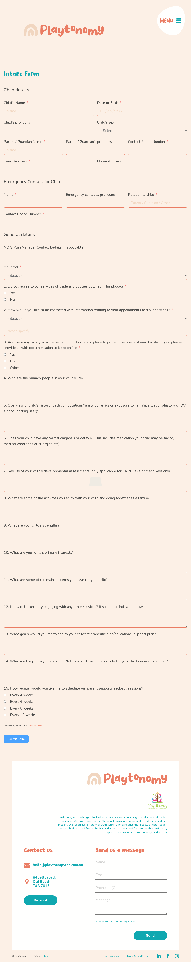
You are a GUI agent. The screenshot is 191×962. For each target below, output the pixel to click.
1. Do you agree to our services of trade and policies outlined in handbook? (63, 286)
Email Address (15, 161)
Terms (40, 725)
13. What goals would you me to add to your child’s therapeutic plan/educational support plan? (80, 634)
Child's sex (105, 122)
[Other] (5, 368)
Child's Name (14, 102)
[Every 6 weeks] (5, 701)
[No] (5, 299)
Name (8, 194)
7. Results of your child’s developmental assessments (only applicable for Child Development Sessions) (87, 471)
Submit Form (16, 739)
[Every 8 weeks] (5, 708)
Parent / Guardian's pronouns (89, 141)
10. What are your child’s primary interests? (39, 552)
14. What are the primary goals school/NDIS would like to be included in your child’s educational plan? (86, 661)
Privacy (32, 725)
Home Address (109, 161)
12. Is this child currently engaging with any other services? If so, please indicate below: (73, 606)
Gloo (45, 956)
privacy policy (113, 956)
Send (150, 935)
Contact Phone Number (146, 141)
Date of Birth (107, 102)
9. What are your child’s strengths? (31, 525)
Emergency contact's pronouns (90, 194)
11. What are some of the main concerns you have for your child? (56, 579)
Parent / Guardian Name (23, 141)
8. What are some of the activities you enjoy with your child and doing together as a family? (77, 498)
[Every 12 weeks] (5, 715)
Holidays (11, 267)
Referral (41, 900)
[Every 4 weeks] (5, 695)
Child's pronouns (17, 122)
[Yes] (5, 293)
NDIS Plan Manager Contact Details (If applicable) (44, 247)
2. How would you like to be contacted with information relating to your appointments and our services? (87, 310)
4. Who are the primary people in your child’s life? (44, 378)
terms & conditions (137, 956)
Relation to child (141, 194)
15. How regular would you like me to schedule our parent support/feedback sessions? (73, 688)
